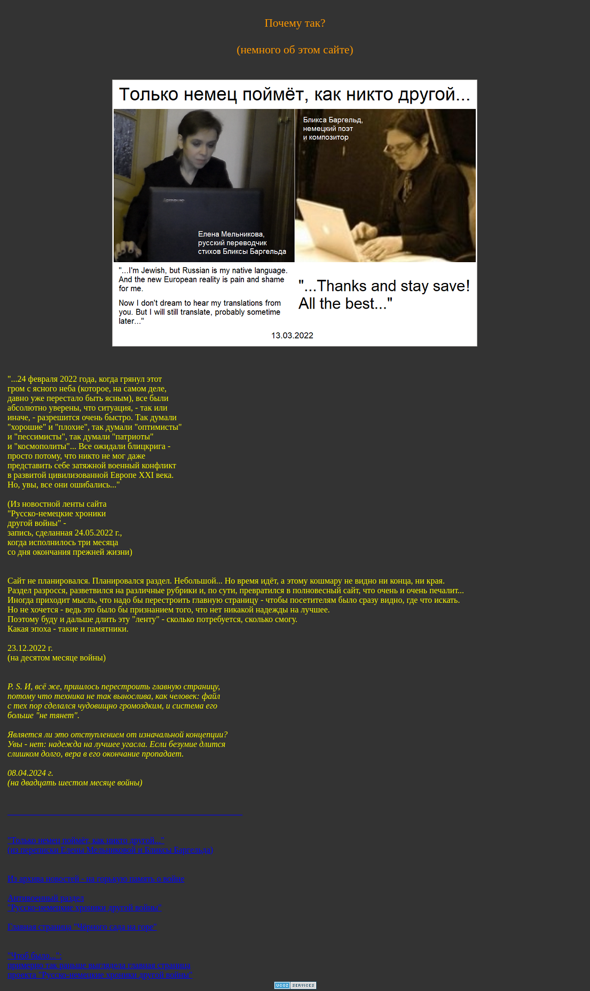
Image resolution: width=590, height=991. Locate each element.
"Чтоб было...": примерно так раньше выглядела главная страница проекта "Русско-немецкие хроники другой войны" (100, 965)
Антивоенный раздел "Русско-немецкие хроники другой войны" (84, 902)
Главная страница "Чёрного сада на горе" (82, 926)
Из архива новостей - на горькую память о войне (95, 878)
